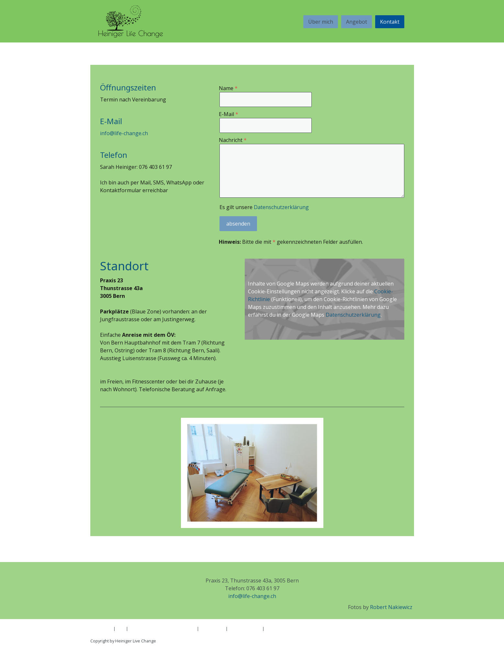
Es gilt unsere (264, 207)
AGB (121, 628)
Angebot (356, 21)
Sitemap (98, 635)
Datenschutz (212, 628)
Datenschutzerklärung (281, 207)
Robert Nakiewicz (391, 607)
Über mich (320, 21)
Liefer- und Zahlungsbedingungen (162, 628)
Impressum (101, 628)
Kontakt (389, 21)
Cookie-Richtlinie (245, 628)
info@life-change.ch (124, 133)
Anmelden (404, 647)
